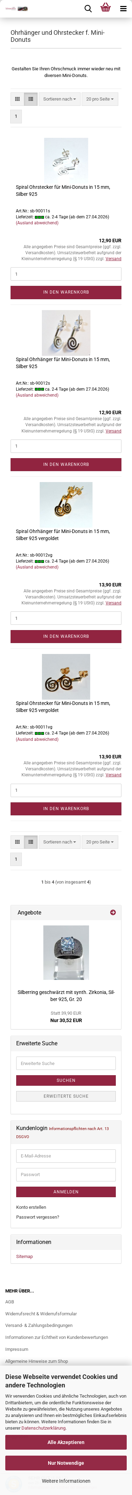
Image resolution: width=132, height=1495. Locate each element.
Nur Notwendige (66, 1463)
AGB (9, 1301)
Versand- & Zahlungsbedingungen (39, 1325)
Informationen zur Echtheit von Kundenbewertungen (56, 1337)
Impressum (16, 1349)
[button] (17, 99)
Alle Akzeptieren (66, 1442)
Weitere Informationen (66, 1481)
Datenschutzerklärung (43, 1428)
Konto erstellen (31, 1207)
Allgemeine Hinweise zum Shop (36, 1361)
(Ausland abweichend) (37, 222)
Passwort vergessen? (37, 1217)
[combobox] (60, 99)
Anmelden (66, 1191)
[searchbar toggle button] (88, 9)
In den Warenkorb (66, 292)
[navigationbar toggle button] (123, 9)
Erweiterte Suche (66, 1096)
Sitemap (24, 1256)
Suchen (66, 1080)
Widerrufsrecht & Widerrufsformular (41, 1313)
